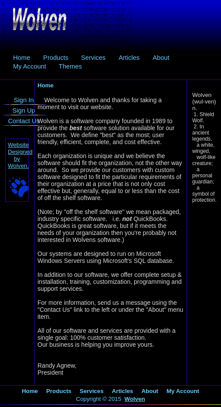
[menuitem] (22, 57)
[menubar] (110, 62)
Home (21, 57)
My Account (29, 66)
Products (55, 57)
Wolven (135, 399)
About (161, 57)
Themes (70, 66)
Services (93, 57)
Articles (129, 57)
